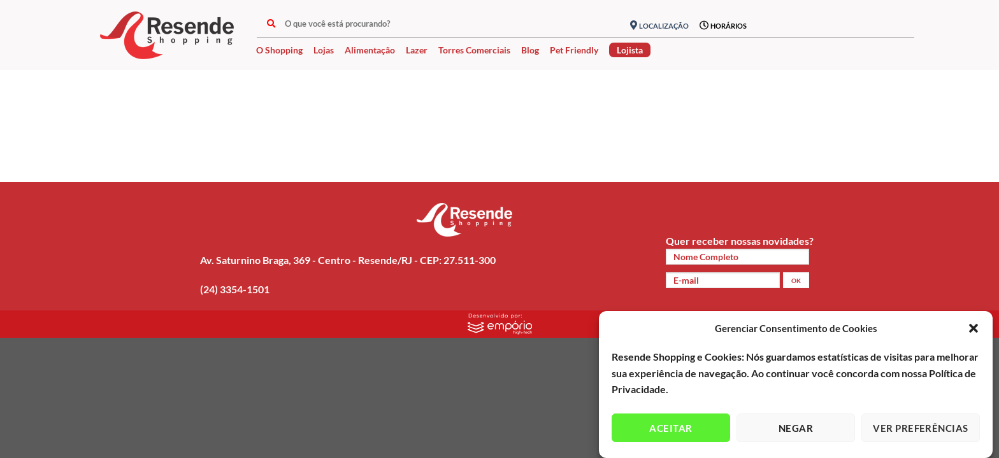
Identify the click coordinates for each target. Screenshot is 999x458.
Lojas (323, 50)
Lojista (630, 50)
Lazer (417, 50)
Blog (530, 50)
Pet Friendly (574, 50)
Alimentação (370, 50)
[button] (973, 328)
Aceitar (670, 428)
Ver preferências (920, 428)
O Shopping (279, 50)
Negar (796, 428)
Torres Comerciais (474, 50)
